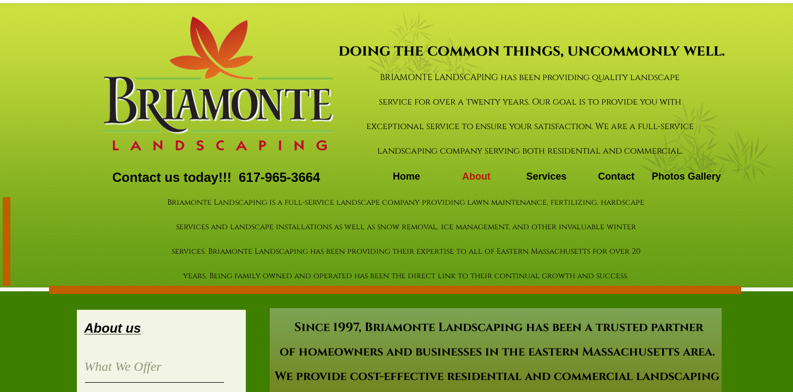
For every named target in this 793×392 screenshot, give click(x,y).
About (476, 176)
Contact (616, 176)
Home (406, 176)
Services (546, 176)
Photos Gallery (686, 176)
